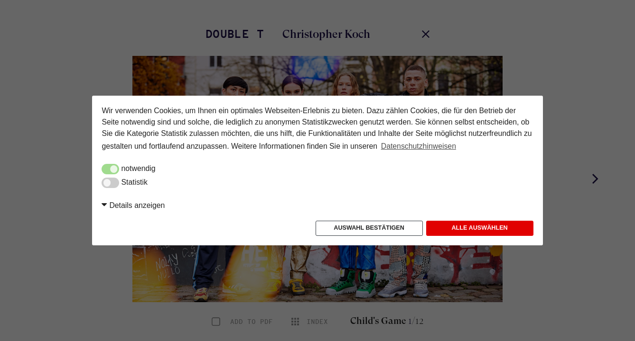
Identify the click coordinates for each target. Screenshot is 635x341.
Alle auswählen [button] (479, 227)
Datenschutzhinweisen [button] (418, 146)
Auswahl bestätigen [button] (369, 227)
